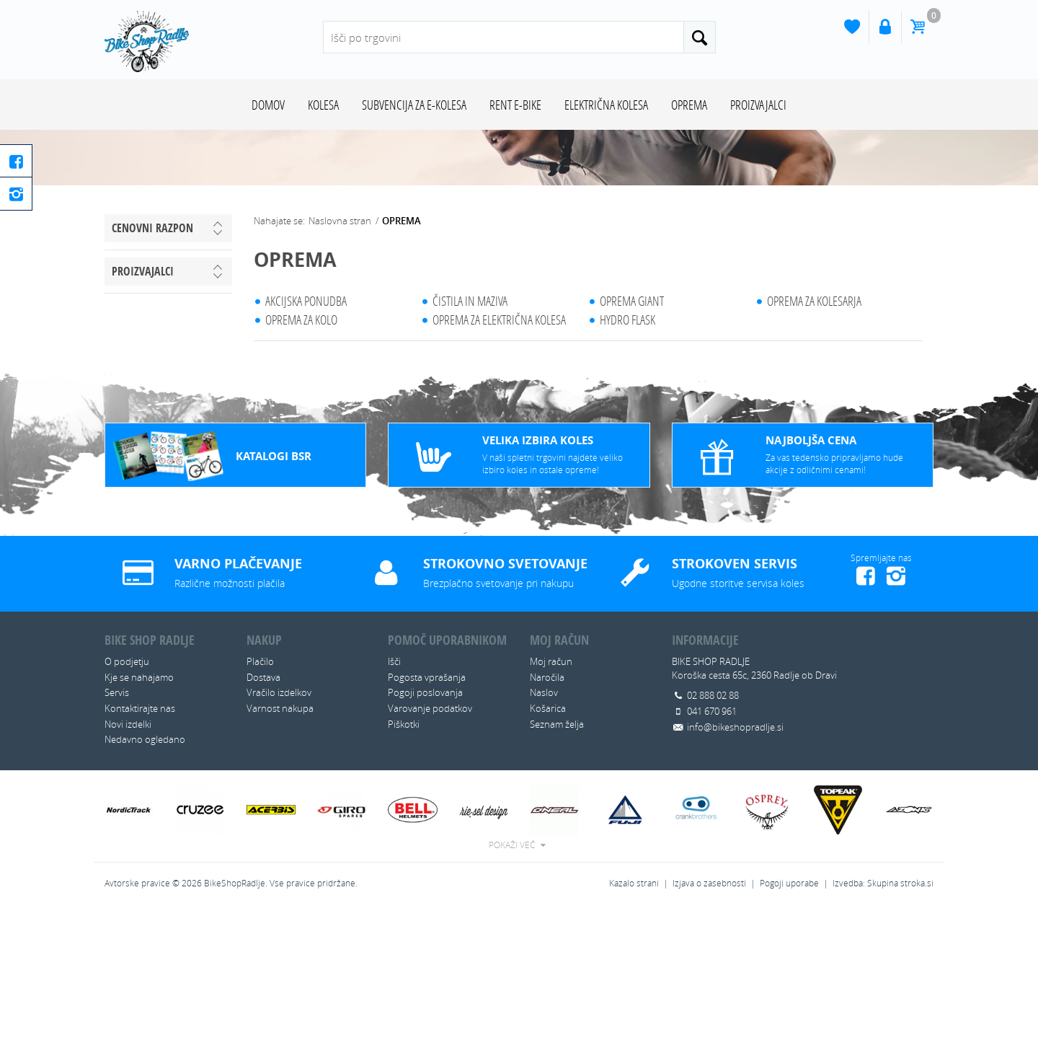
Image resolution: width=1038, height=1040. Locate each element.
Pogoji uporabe (789, 1012)
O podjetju (127, 790)
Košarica (548, 837)
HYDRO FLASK (627, 448)
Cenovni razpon (152, 357)
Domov (268, 104)
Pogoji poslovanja (425, 821)
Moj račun (551, 790)
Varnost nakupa (280, 837)
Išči (394, 790)
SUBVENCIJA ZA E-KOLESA (414, 104)
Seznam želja (557, 853)
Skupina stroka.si (900, 1012)
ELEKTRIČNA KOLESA (606, 104)
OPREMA (689, 104)
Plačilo (260, 790)
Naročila (547, 806)
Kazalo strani (634, 1012)
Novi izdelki (128, 853)
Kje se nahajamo (139, 806)
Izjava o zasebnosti (709, 1012)
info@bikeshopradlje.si (735, 856)
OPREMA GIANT (632, 430)
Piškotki (404, 853)
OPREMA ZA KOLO (301, 448)
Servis (117, 821)
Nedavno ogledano (145, 868)
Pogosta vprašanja (427, 806)
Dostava (263, 806)
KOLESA (323, 104)
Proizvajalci (758, 104)
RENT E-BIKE (515, 104)
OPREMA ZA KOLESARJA (814, 430)
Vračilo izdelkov (279, 821)
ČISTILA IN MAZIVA (469, 430)
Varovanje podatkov (430, 837)
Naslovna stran (340, 349)
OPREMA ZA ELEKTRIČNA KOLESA (499, 448)
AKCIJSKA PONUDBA (306, 430)
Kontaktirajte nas (140, 837)
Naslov (544, 821)
